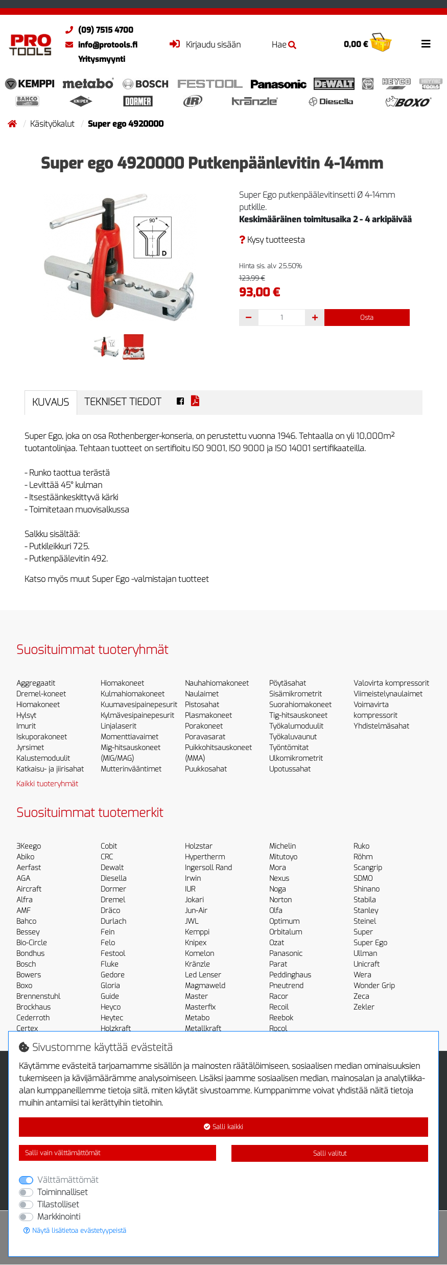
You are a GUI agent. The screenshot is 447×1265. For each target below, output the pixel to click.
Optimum (284, 921)
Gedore (113, 975)
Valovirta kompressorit (391, 683)
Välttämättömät (68, 1180)
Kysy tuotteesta (272, 240)
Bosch (26, 964)
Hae (284, 44)
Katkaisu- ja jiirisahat (50, 769)
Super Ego (370, 943)
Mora (277, 868)
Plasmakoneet (208, 715)
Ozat (276, 943)
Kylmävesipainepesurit (137, 715)
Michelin (282, 846)
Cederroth (33, 1018)
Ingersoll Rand (208, 868)
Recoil (279, 1007)
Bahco (26, 921)
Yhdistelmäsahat (381, 726)
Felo (108, 943)
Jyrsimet (30, 748)
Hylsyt (26, 715)
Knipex (195, 943)
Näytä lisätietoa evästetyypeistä (74, 1230)
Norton (280, 900)
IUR (190, 889)
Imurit (26, 726)
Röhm (363, 857)
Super (363, 932)
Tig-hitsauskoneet (298, 715)
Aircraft (28, 889)
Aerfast (28, 868)
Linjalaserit (118, 726)
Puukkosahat (206, 769)
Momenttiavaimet (129, 737)
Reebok (281, 1018)
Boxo (24, 986)
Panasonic (285, 953)
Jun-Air (196, 911)
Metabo (197, 1018)
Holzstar (199, 846)
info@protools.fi (98, 45)
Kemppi (197, 932)
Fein (107, 932)
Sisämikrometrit (295, 694)
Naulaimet (202, 694)
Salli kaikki (223, 1126)
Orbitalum (285, 932)
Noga (277, 889)
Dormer (113, 889)
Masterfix (200, 1007)
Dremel (113, 900)
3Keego (28, 846)
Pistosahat (202, 705)
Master (196, 996)
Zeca (361, 996)
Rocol (278, 1029)
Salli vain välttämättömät (62, 1153)
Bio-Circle (31, 943)
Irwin (193, 878)
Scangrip (368, 868)
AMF (23, 911)
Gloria (110, 986)
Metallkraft (203, 1029)
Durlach (113, 921)
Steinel (365, 921)
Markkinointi (58, 1216)
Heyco (111, 1007)
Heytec (112, 1018)
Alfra (24, 900)
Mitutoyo (283, 857)
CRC (107, 857)
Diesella (114, 878)
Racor (278, 996)
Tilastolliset (58, 1204)
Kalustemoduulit (43, 758)
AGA (23, 878)
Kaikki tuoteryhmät (47, 784)
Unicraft (367, 964)
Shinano (367, 889)
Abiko (25, 857)
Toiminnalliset (62, 1192)
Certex (27, 1029)
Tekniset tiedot (122, 401)
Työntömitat (289, 748)
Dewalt (112, 868)
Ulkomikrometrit (296, 758)
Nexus (279, 878)
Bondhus (30, 953)
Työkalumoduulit (296, 726)
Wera (362, 975)
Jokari (194, 900)
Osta (366, 317)
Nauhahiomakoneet (217, 683)
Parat (278, 964)
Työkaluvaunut (293, 737)
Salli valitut (329, 1153)
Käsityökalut (53, 124)
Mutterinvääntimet (131, 769)
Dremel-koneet (41, 694)
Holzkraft (116, 1029)
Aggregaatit (35, 683)
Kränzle (197, 964)
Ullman (365, 953)
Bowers (28, 975)
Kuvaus (50, 402)
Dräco (110, 911)
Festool (113, 953)
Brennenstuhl (38, 996)
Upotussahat (290, 769)
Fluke (110, 964)
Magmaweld (205, 986)
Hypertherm (205, 857)
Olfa (276, 911)
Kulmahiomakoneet (132, 694)
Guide (110, 996)
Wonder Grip (374, 986)
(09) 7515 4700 (96, 30)
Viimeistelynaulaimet (388, 694)
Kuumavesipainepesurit (139, 705)
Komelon (199, 953)
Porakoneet (204, 726)
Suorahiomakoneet (300, 705)
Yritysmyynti (101, 59)
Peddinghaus (290, 975)
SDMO (363, 878)
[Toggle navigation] (426, 44)
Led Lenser (203, 975)
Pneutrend (286, 986)
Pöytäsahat (287, 683)
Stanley (366, 911)
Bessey (27, 932)
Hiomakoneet (38, 705)
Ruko (361, 846)
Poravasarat (205, 737)
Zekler (364, 1007)
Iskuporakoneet (41, 737)
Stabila (365, 900)
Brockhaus (33, 1007)
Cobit (109, 846)
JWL (191, 921)
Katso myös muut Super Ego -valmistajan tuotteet (117, 579)
